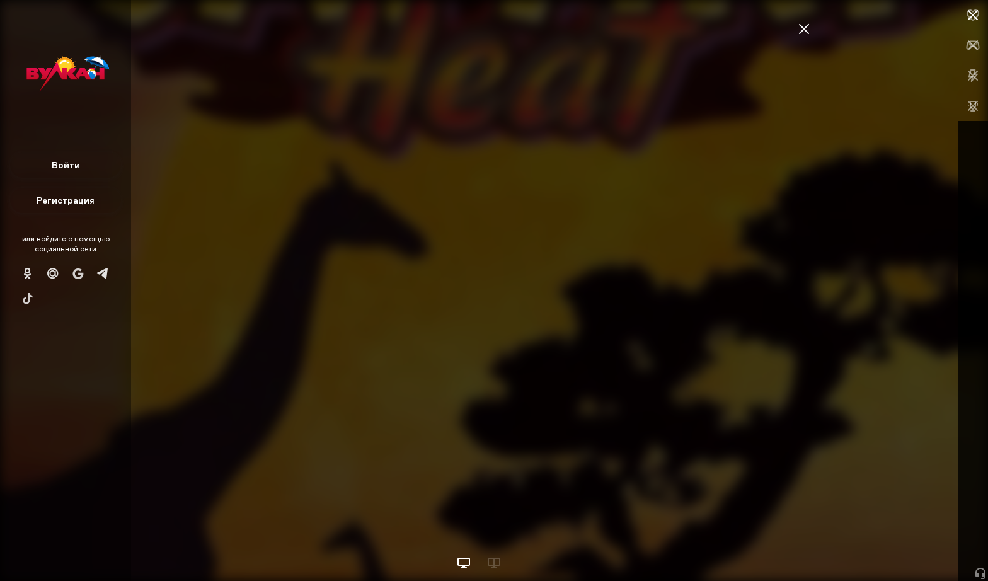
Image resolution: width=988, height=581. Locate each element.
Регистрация (66, 200)
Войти (66, 165)
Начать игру (892, 548)
